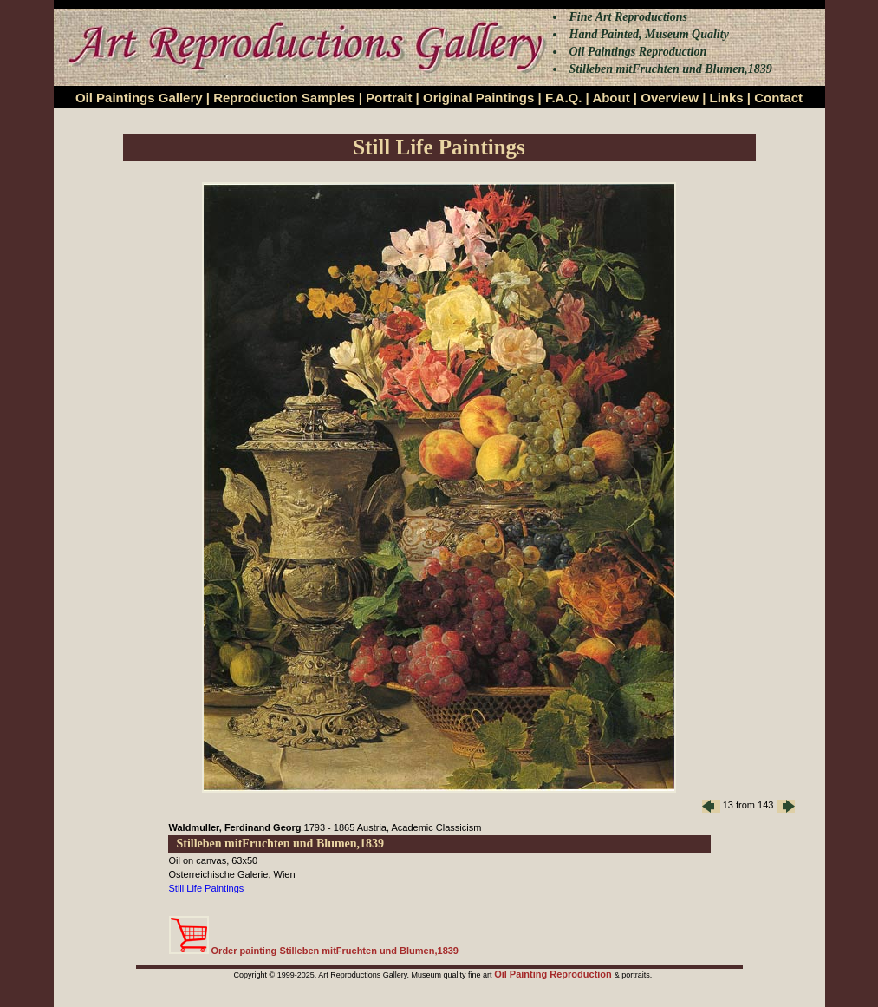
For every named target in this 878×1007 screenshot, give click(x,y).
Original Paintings (478, 97)
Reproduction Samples (283, 97)
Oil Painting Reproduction (554, 974)
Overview (670, 97)
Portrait (389, 97)
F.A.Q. (563, 97)
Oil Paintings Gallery (139, 97)
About (610, 97)
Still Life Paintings (206, 888)
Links (727, 97)
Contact (778, 97)
